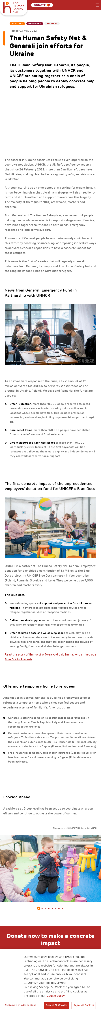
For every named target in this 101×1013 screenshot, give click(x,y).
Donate (42, 5)
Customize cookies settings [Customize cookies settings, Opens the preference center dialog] (20, 1005)
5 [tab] (52, 908)
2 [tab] (42, 908)
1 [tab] (38, 908)
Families (17, 23)
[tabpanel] (50, 868)
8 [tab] (62, 908)
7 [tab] (59, 908)
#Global (52, 23)
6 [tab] (55, 908)
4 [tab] (49, 908)
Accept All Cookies (56, 1005)
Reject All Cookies (84, 1005)
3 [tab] (45, 908)
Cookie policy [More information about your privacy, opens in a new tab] (56, 996)
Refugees (34, 23)
